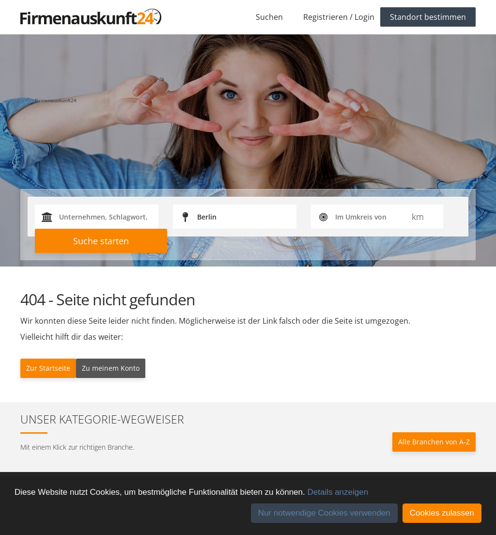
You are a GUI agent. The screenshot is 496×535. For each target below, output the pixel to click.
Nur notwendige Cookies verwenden (324, 513)
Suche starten (101, 241)
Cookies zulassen (442, 513)
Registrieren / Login (338, 17)
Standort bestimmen (428, 17)
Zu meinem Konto (111, 368)
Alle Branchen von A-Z (434, 441)
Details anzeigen (337, 492)
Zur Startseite (48, 368)
